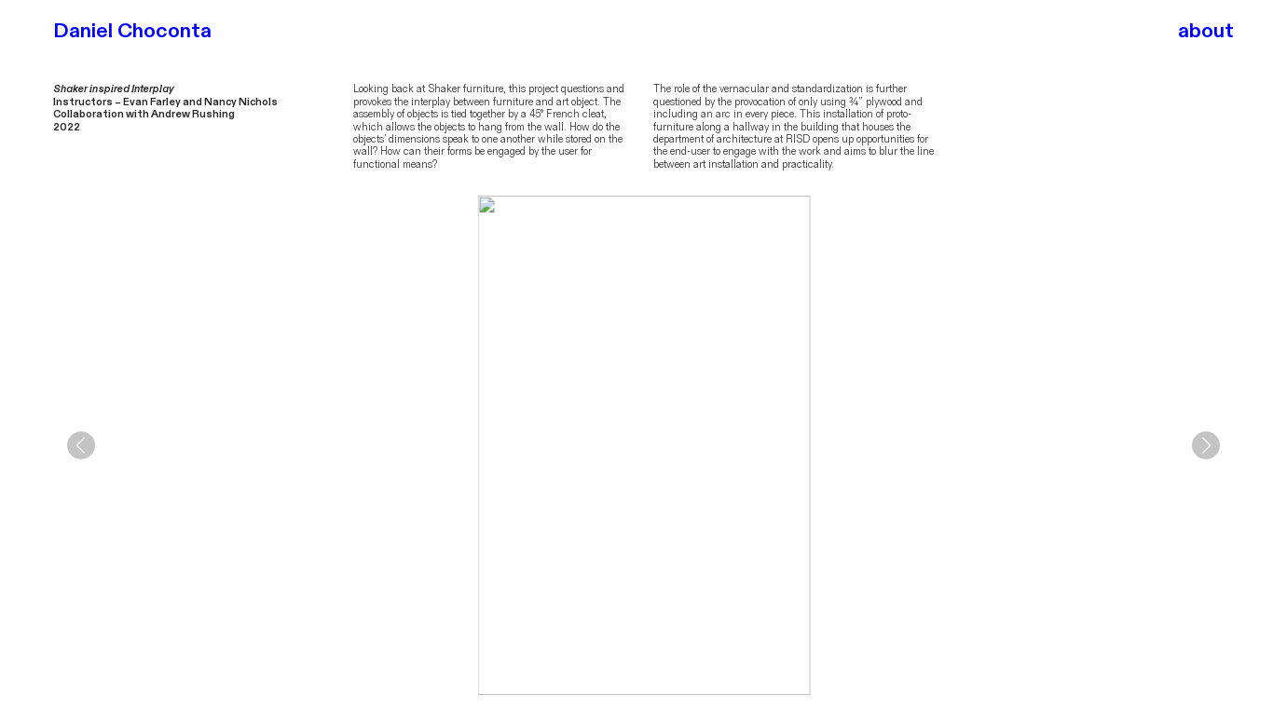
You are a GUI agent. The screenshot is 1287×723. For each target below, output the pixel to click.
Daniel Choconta (132, 31)
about (1206, 31)
